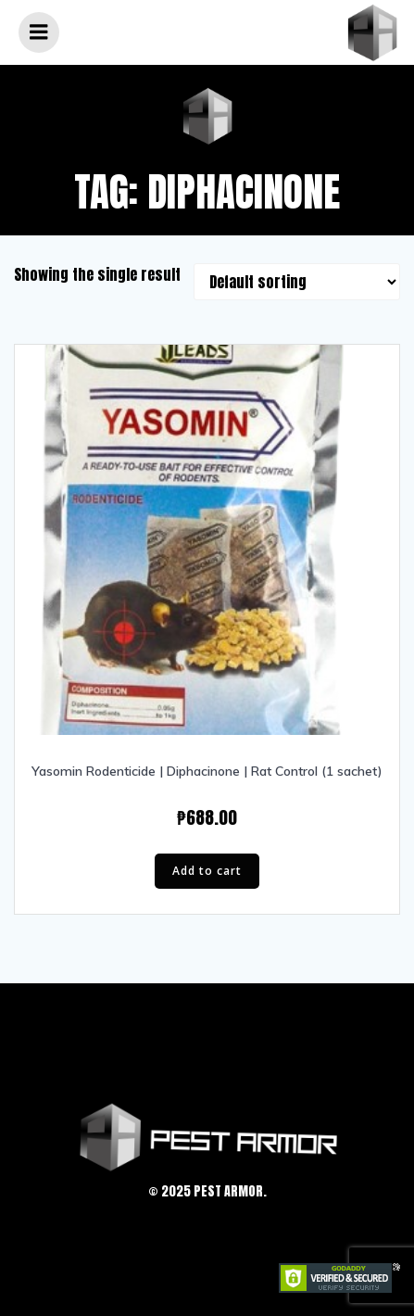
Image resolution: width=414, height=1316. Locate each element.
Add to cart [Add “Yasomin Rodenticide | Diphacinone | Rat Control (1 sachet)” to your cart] (207, 871)
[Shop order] (297, 281)
